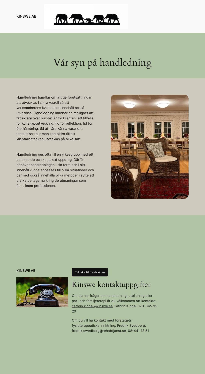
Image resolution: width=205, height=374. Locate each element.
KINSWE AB (26, 16)
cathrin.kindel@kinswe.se (92, 306)
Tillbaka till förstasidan (90, 272)
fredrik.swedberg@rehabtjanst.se (99, 331)
